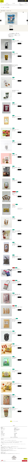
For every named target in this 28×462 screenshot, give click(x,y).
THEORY (7, 3)
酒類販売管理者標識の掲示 (16, 429)
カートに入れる (11, 29)
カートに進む (24, 460)
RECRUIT (26, 3)
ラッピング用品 (2, 435)
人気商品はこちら (10, 36)
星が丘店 (15, 436)
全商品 (3, 7)
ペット (1, 436)
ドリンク (2, 430)
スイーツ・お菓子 (3, 429)
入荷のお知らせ (19, 208)
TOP (1, 3)
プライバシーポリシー (16, 430)
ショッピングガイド (16, 427)
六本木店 (15, 435)
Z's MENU (2, 432)
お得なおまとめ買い (3, 433)
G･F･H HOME (15, 433)
